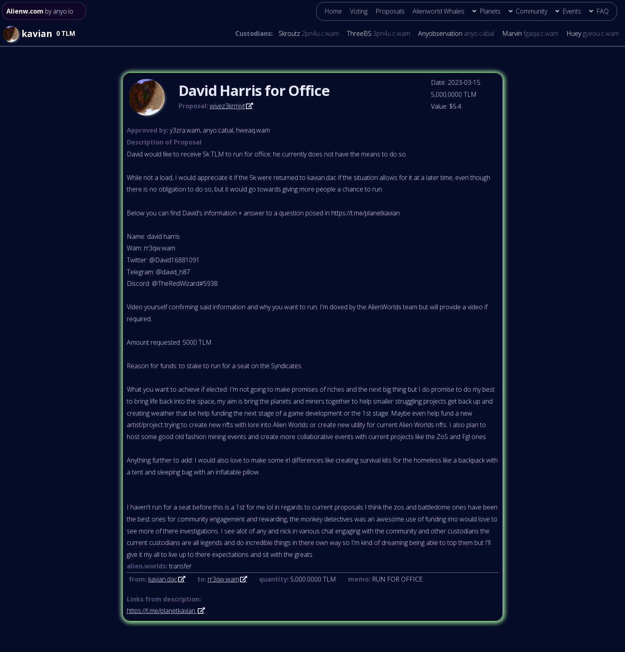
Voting (359, 11)
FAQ (602, 11)
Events (571, 11)
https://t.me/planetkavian (162, 610)
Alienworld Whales (438, 11)
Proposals (390, 11)
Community (531, 11)
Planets (490, 11)
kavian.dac (162, 579)
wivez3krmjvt (227, 106)
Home (333, 11)
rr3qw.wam (223, 579)
